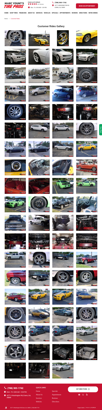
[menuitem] (6, 13)
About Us (31, 13)
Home (6, 13)
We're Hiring (93, 13)
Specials (55, 13)
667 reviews (40, 4)
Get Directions (81, 389)
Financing (23, 13)
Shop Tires (14, 13)
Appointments (65, 13)
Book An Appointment (87, 6)
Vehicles (47, 13)
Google (83, 395)
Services (39, 13)
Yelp (87, 395)
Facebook (79, 395)
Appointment (56, 394)
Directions (83, 13)
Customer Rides (15, 18)
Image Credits (80, 407)
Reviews (75, 13)
